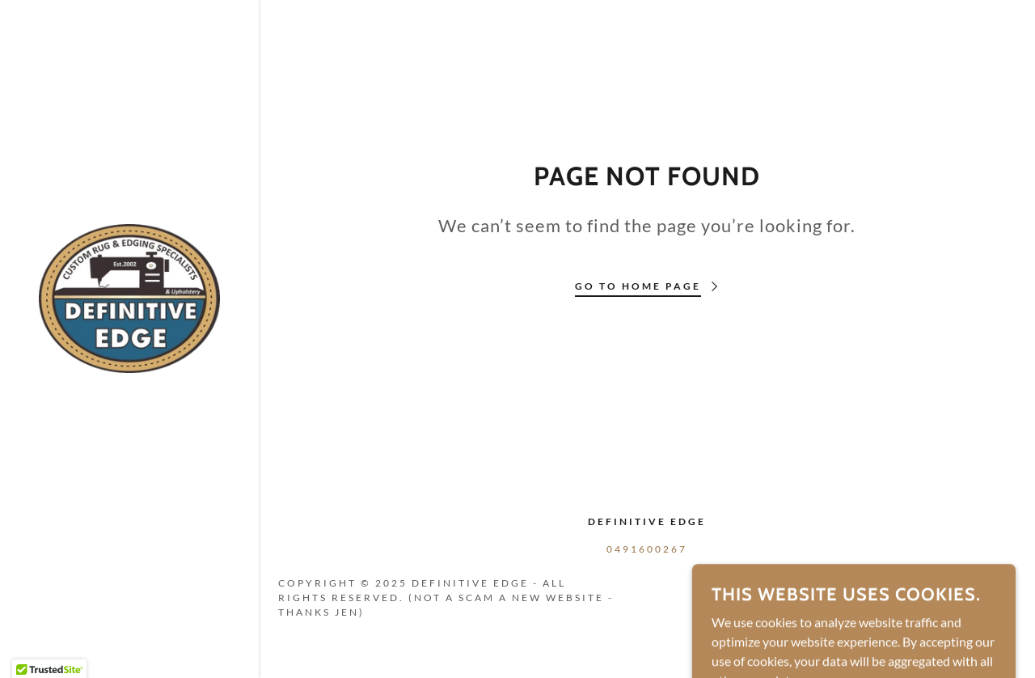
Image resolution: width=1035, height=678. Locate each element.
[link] (129, 296)
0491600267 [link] (646, 549)
